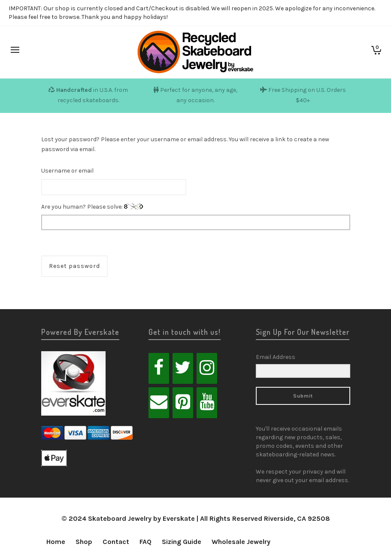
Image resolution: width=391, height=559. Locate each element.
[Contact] (159, 402)
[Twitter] (183, 368)
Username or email (67, 170)
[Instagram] (207, 368)
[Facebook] (159, 368)
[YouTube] (207, 402)
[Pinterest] (183, 402)
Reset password (74, 266)
